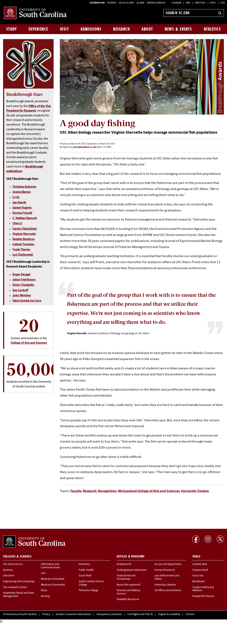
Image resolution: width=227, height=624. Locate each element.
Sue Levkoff (20, 290)
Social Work (85, 576)
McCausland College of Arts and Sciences (149, 491)
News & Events (178, 29)
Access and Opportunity (168, 564)
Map (188, 3)
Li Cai (15, 197)
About (147, 29)
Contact (190, 614)
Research (121, 29)
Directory (200, 3)
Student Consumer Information (73, 614)
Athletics (212, 29)
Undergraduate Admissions (132, 570)
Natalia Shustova (23, 239)
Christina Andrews (24, 187)
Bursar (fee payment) (128, 585)
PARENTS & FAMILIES (156, 3)
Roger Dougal (21, 274)
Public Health (86, 570)
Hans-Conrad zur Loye (26, 300)
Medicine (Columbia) (52, 579)
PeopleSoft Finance (203, 596)
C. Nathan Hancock (24, 218)
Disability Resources (128, 599)
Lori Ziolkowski (22, 255)
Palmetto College (88, 590)
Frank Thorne (21, 249)
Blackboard (198, 581)
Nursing (45, 596)
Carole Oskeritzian (24, 229)
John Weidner (21, 295)
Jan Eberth (19, 202)
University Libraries (165, 585)
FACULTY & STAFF (126, 3)
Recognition (107, 491)
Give (223, 3)
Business (8, 570)
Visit (64, 29)
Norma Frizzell (22, 213)
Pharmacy (84, 564)
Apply (213, 3)
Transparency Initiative (109, 614)
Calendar (176, 3)
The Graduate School (15, 587)
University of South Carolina (21, 614)
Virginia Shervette (24, 234)
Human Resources (165, 570)
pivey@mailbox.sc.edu (85, 147)
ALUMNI (140, 3)
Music (44, 590)
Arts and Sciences (13, 564)
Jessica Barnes (21, 192)
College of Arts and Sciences (29, 343)
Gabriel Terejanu (23, 244)
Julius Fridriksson (24, 279)
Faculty (76, 491)
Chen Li (17, 223)
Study (11, 29)
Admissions (91, 29)
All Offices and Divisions (168, 590)
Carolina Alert (199, 564)
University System (195, 491)
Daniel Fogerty (22, 208)
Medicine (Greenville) (53, 585)
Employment (124, 564)
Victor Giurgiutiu (23, 285)
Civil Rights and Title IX (140, 614)
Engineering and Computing (18, 581)
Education (8, 576)
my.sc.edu (198, 576)
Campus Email (200, 570)
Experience (38, 29)
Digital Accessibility (169, 614)
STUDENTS (112, 3)
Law (43, 573)
